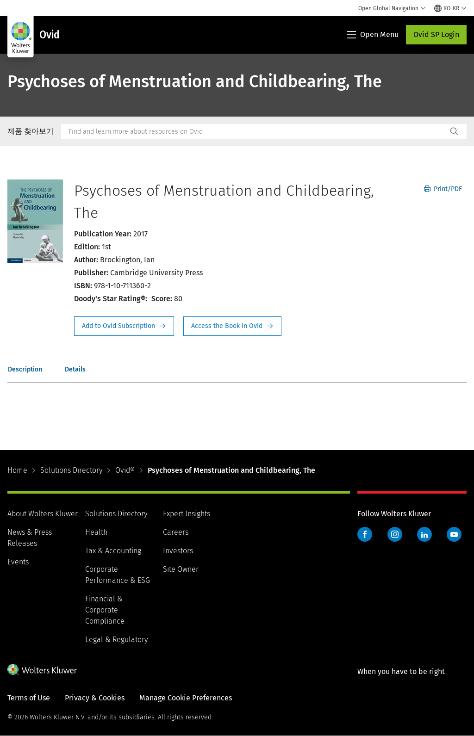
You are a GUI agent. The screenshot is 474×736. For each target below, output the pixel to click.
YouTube (454, 534)
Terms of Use (28, 697)
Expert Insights (186, 513)
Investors (178, 550)
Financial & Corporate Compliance (105, 609)
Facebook (364, 534)
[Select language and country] (450, 8)
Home (17, 470)
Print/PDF (443, 189)
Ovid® (125, 470)
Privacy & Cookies (95, 697)
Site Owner (181, 569)
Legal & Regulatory (116, 639)
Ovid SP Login (436, 34)
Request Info (124, 326)
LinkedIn (424, 534)
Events (18, 561)
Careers (175, 532)
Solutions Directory (71, 470)
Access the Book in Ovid (232, 326)
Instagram (394, 534)
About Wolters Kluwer (42, 513)
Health (96, 532)
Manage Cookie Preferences (185, 697)
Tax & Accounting (113, 550)
